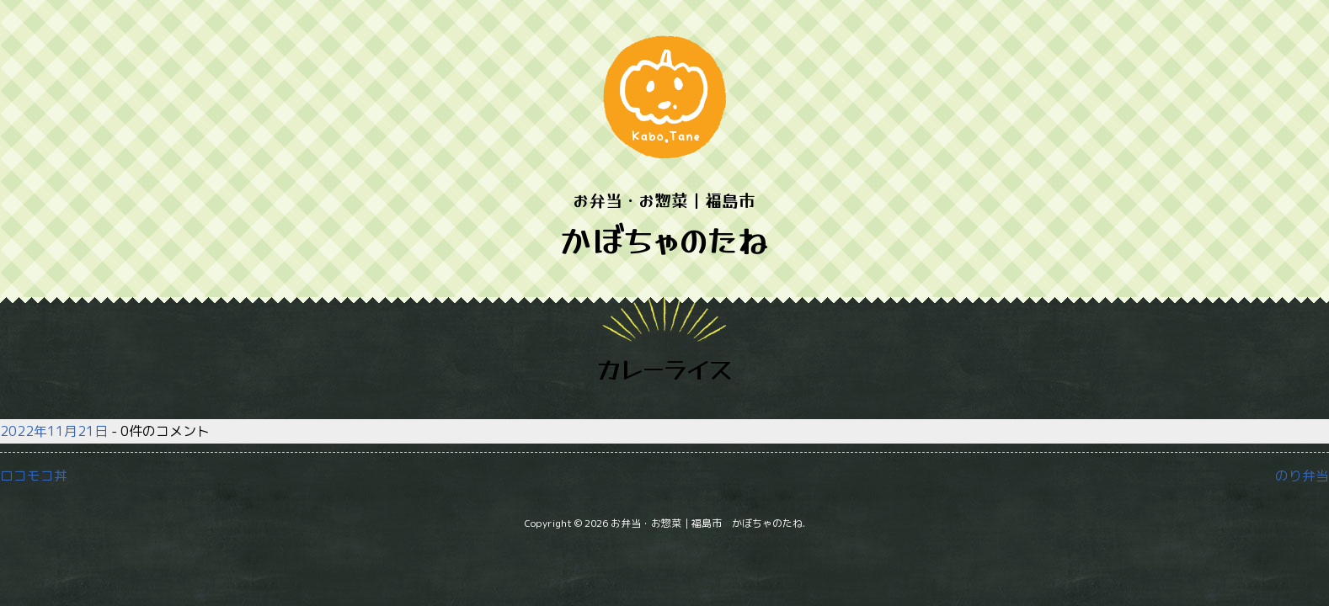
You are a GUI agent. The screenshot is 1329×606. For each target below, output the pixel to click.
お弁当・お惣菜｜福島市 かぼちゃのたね (707, 523)
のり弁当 (1302, 475)
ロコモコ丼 (33, 475)
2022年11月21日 (54, 431)
